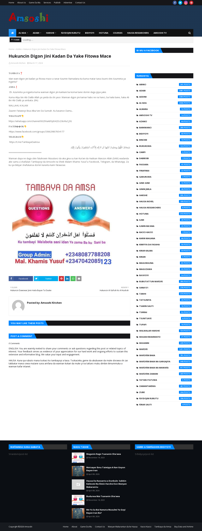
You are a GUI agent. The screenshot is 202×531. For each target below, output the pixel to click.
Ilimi (165, 219)
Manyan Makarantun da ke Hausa (122, 526)
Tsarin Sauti (165, 306)
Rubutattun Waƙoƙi (165, 281)
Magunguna (165, 263)
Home (11, 2)
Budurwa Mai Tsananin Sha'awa (103, 496)
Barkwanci (165, 127)
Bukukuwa (165, 146)
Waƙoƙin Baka (165, 355)
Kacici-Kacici (165, 232)
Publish (57, 2)
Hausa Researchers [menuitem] (138, 32)
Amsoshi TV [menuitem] (160, 32)
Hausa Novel (165, 201)
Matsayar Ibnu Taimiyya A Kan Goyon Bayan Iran (105, 469)
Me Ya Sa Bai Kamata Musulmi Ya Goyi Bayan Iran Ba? (105, 511)
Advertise (68, 2)
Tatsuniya (165, 299)
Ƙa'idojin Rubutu (165, 398)
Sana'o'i (165, 287)
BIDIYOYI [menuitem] (89, 32)
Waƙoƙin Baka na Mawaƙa (165, 367)
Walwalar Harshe (165, 330)
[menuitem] (12, 33)
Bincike (165, 139)
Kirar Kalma (165, 250)
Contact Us (80, 2)
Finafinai (165, 170)
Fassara (165, 164)
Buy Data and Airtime (183, 526)
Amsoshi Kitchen (18, 63)
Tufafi (165, 324)
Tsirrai (165, 312)
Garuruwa (165, 176)
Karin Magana (165, 238)
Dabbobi (165, 158)
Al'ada (165, 102)
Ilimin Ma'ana (165, 226)
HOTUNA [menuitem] (103, 32)
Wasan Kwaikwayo (165, 336)
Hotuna (165, 213)
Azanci (165, 121)
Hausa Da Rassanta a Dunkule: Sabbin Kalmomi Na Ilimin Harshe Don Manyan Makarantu (106, 483)
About (74, 526)
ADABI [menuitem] (36, 32)
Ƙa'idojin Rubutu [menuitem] (70, 32)
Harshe (165, 195)
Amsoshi (28, 526)
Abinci (165, 84)
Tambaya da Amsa (162, 526)
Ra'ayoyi (165, 275)
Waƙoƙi (165, 349)
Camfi (165, 152)
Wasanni (165, 343)
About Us (21, 2)
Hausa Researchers (165, 207)
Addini (19, 49)
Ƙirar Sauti (165, 404)
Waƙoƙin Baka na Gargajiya (165, 361)
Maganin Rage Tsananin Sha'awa (103, 454)
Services (47, 2)
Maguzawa (165, 269)
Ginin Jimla (165, 189)
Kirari (165, 256)
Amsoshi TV (165, 115)
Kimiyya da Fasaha (165, 244)
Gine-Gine (165, 183)
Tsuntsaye (165, 318)
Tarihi (165, 293)
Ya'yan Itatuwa (165, 380)
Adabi (165, 90)
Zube (165, 392)
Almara (165, 109)
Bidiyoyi (165, 133)
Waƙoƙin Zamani (165, 373)
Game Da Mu (34, 2)
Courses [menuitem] (117, 32)
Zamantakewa (165, 386)
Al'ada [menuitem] (22, 32)
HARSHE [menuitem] (50, 32)
